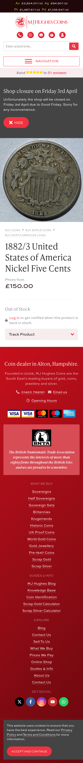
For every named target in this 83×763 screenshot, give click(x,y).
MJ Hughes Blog (41, 583)
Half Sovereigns (41, 498)
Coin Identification (41, 597)
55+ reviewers (57, 73)
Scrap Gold (41, 559)
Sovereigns (41, 491)
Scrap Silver (41, 566)
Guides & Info (41, 668)
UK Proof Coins (42, 532)
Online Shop (41, 661)
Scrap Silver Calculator (41, 610)
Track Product (41, 334)
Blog (41, 628)
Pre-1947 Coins (41, 552)
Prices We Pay (42, 655)
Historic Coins (41, 525)
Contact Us (41, 634)
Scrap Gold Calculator (41, 603)
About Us (41, 675)
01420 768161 (33, 392)
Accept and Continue (29, 751)
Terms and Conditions (39, 735)
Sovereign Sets (42, 505)
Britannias (41, 512)
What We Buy (41, 648)
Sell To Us (41, 641)
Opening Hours (44, 400)
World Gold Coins (41, 539)
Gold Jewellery (41, 545)
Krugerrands (41, 518)
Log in (14, 317)
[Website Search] (74, 46)
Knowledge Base (41, 590)
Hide (16, 122)
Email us (60, 392)
